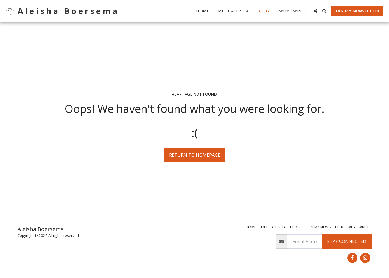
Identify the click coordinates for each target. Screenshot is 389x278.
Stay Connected (346, 241)
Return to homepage (194, 155)
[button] (316, 11)
